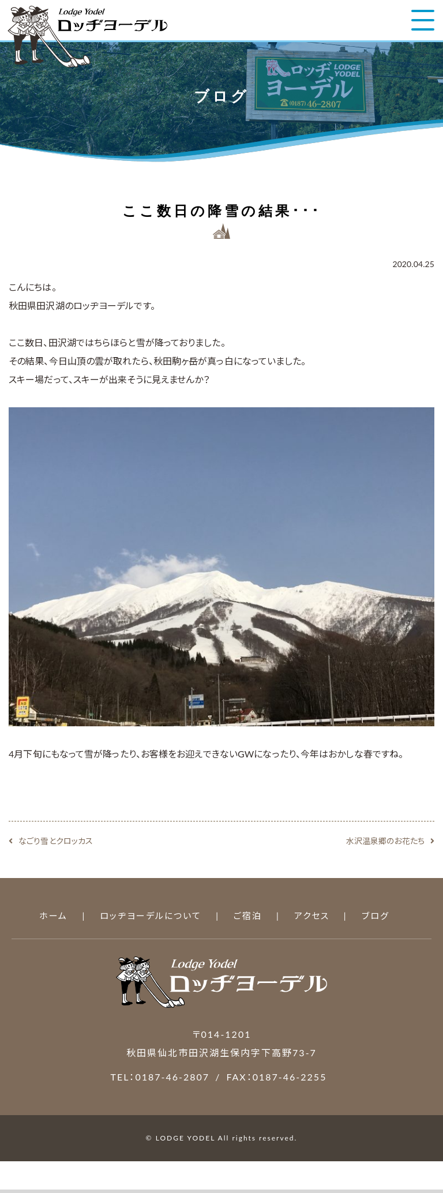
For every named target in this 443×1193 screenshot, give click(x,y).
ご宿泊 (248, 915)
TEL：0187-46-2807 (160, 1076)
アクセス (311, 915)
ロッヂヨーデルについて (150, 915)
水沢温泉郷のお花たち (385, 841)
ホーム (53, 915)
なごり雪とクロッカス (55, 841)
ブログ (375, 915)
